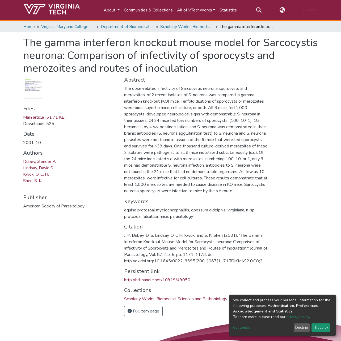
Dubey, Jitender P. (39, 162)
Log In (308, 10)
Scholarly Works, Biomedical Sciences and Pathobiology (186, 27)
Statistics (228, 10)
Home (29, 27)
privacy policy (298, 316)
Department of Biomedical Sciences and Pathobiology (127, 27)
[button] (282, 10)
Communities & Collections (148, 10)
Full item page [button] (143, 311)
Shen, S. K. (32, 181)
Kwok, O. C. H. (36, 174)
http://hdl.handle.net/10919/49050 (157, 280)
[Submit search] (259, 10)
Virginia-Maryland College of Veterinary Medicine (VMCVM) (67, 27)
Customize (241, 327)
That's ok (321, 327)
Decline (301, 327)
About (110, 10)
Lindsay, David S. (38, 168)
